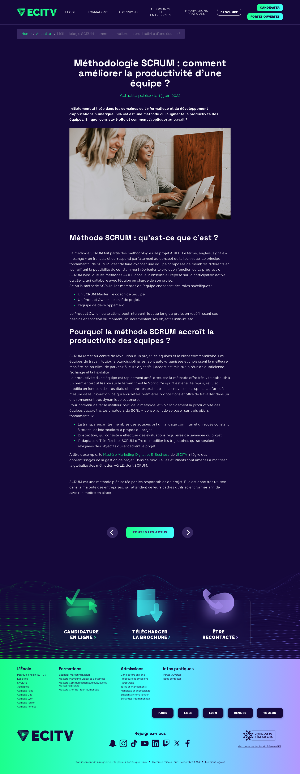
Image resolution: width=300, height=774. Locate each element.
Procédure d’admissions (134, 678)
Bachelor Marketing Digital (74, 674)
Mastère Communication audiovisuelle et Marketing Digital (83, 684)
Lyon (213, 713)
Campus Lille (24, 694)
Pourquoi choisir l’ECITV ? (31, 674)
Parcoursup (127, 682)
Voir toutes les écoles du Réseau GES (259, 746)
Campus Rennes (26, 706)
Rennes (240, 713)
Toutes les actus (150, 532)
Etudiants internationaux (135, 694)
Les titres (22, 678)
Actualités (23, 686)
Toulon (270, 713)
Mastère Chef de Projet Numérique (79, 689)
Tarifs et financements (134, 686)
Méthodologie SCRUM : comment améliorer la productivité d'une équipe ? (118, 34)
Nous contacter (172, 678)
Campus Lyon (25, 698)
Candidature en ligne (133, 674)
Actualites (44, 34)
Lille (188, 713)
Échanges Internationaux (135, 698)
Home (26, 34)
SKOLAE (22, 682)
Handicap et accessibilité (135, 690)
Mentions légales (215, 762)
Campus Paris (25, 690)
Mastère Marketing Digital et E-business (82, 678)
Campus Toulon (26, 702)
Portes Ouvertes (172, 674)
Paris (162, 713)
